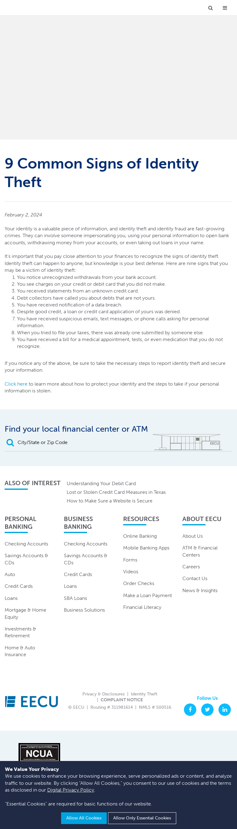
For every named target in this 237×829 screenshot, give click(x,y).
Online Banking (140, 536)
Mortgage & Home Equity (25, 613)
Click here (16, 384)
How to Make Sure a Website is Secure (109, 501)
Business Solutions (84, 610)
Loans (11, 598)
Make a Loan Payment (147, 595)
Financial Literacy (142, 607)
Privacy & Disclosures (103, 694)
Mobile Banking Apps (146, 548)
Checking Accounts (26, 544)
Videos (130, 572)
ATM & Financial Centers (200, 551)
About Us (192, 536)
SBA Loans (75, 598)
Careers (191, 567)
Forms (130, 560)
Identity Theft (144, 694)
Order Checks (138, 583)
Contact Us (194, 578)
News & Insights (200, 590)
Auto (10, 574)
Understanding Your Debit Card (101, 483)
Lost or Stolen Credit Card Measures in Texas (116, 492)
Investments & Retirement (20, 632)
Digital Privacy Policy (70, 790)
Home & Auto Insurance (20, 651)
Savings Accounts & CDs (26, 559)
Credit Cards (19, 586)
